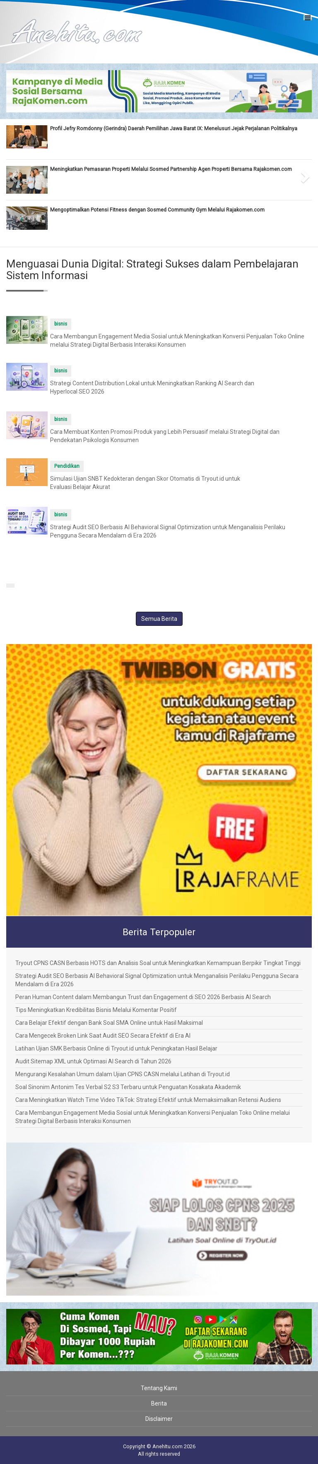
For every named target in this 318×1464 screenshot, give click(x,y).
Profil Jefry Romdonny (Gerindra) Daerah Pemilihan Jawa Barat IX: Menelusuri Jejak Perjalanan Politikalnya (173, 128)
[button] (14, 173)
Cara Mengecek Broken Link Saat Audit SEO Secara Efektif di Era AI (102, 1035)
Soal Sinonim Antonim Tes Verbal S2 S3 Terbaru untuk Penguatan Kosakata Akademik (128, 1087)
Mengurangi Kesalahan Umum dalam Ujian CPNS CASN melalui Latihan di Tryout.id (122, 1074)
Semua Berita (159, 618)
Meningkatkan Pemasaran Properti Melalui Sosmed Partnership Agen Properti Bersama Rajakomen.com (171, 169)
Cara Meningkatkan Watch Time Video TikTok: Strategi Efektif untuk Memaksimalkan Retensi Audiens (148, 1100)
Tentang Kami (159, 1388)
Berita (159, 1403)
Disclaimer (159, 1418)
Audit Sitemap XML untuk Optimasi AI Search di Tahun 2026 (93, 1061)
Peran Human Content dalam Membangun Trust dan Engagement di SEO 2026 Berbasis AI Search (143, 997)
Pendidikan (67, 466)
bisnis (60, 324)
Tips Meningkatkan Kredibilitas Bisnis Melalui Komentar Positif (96, 1010)
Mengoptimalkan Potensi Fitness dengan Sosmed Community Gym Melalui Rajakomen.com (157, 210)
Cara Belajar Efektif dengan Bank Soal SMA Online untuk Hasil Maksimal (109, 1022)
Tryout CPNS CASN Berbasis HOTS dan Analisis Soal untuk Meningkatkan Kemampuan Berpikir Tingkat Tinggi (158, 963)
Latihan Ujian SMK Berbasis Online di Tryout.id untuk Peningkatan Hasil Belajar (116, 1048)
